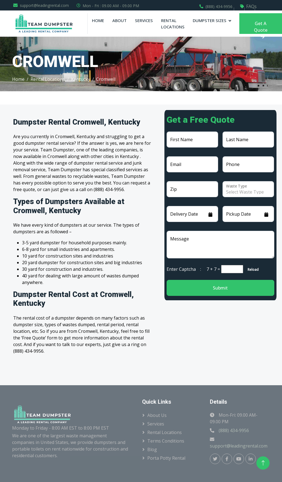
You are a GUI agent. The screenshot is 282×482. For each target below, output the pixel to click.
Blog (152, 449)
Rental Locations (173, 24)
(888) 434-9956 (218, 6)
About (119, 20)
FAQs (251, 6)
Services (144, 20)
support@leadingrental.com (44, 5)
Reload (251, 269)
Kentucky (80, 79)
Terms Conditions (165, 441)
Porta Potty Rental (166, 458)
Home (98, 20)
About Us (157, 415)
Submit (220, 288)
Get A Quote (260, 27)
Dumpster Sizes (209, 20)
